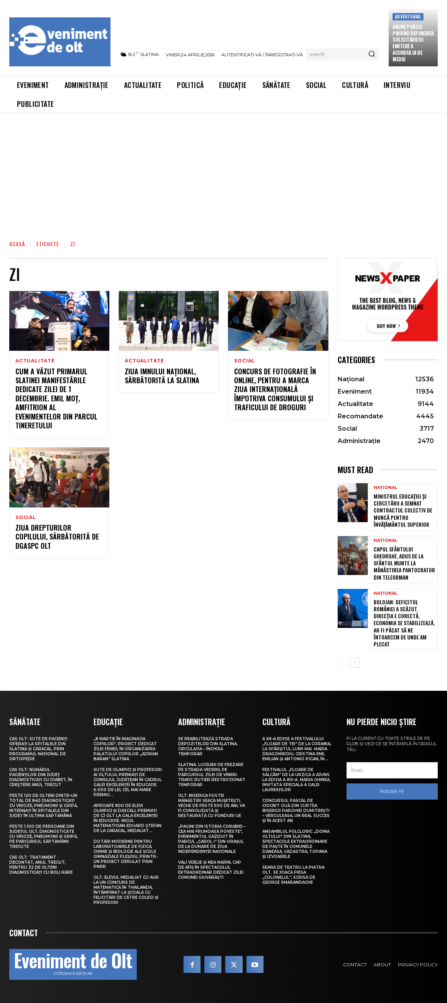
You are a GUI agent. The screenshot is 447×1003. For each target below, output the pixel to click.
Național (386, 487)
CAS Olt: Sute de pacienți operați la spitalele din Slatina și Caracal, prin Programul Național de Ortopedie (38, 748)
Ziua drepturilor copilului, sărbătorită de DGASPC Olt (57, 537)
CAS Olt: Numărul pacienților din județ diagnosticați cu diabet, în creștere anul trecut (40, 777)
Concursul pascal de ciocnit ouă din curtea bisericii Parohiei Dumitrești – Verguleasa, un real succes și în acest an (296, 810)
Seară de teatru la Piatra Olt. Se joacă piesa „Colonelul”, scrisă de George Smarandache (293, 875)
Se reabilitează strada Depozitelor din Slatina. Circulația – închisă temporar (208, 746)
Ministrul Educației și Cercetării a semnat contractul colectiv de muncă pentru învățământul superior (403, 510)
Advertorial (408, 16)
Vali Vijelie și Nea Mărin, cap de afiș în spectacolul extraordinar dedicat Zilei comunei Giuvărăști (210, 870)
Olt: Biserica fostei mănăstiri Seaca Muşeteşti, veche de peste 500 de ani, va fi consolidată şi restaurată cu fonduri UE (211, 805)
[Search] (371, 54)
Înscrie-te (392, 791)
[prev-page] (342, 663)
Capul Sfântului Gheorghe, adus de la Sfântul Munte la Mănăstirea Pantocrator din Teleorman (404, 563)
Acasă (17, 244)
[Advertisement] (223, 171)
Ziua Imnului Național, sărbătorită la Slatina (162, 375)
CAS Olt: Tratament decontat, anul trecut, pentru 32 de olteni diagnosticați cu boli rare (41, 865)
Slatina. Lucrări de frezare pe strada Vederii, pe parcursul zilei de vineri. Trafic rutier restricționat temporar (211, 774)
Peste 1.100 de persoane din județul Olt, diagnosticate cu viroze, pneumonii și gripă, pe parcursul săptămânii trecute (43, 836)
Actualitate (35, 361)
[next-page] (355, 663)
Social (244, 361)
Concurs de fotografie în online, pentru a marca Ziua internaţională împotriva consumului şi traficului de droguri (275, 389)
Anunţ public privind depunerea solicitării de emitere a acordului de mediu (413, 43)
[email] (392, 770)
